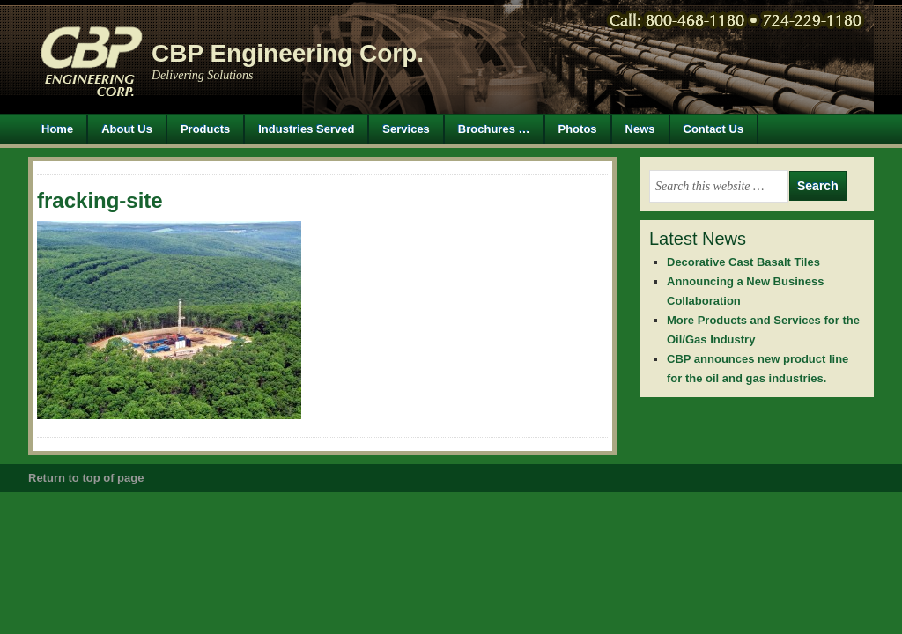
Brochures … (494, 129)
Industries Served (306, 129)
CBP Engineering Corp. (288, 53)
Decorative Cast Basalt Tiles (743, 262)
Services (406, 129)
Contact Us (714, 129)
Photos (577, 129)
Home (57, 129)
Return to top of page (86, 477)
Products (198, 129)
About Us (126, 129)
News (640, 129)
